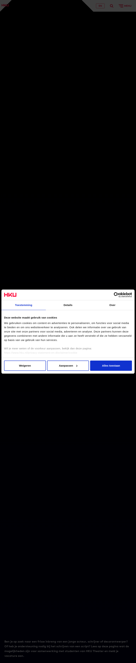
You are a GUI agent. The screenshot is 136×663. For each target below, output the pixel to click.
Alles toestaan (111, 365)
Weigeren (25, 365)
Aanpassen (68, 365)
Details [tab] (68, 305)
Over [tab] (112, 305)
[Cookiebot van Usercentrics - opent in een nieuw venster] (116, 294)
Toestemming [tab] (23, 305)
